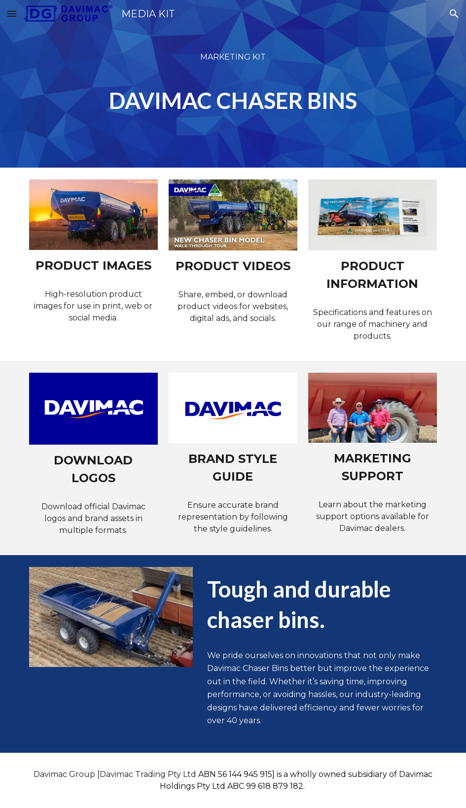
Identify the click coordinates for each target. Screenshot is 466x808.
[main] (233, 83)
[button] (12, 13)
